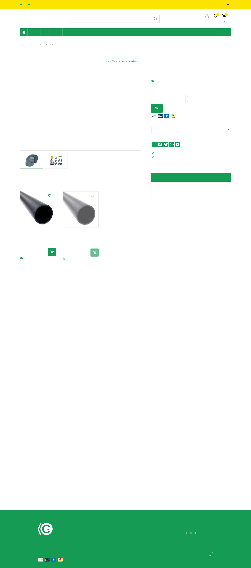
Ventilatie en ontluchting (47, 32)
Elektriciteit (51, 32)
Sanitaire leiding (43, 32)
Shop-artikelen (56, 32)
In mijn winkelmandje (156, 108)
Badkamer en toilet (65, 32)
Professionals (229, 4)
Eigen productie (30, 32)
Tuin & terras (38, 32)
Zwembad (60, 32)
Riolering (34, 32)
